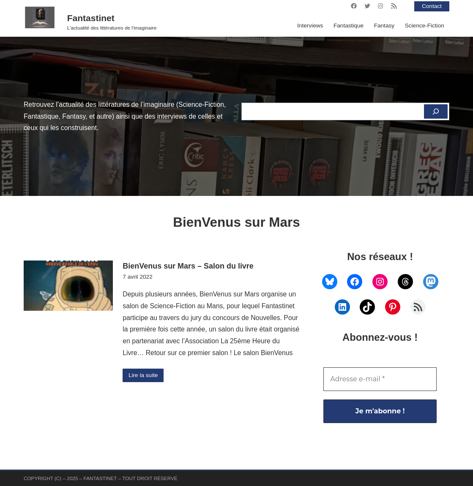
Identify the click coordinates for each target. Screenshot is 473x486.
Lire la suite (143, 375)
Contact (432, 6)
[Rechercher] (436, 111)
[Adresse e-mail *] (380, 379)
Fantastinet (91, 18)
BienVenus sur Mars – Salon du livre (188, 266)
